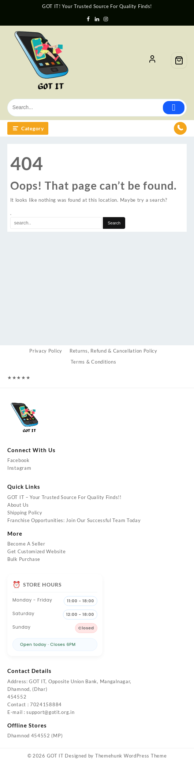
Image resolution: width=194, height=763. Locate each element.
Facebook (18, 460)
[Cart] (179, 60)
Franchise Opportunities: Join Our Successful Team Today (74, 520)
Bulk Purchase (23, 559)
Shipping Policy (24, 513)
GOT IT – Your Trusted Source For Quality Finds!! (64, 497)
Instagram (19, 468)
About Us (18, 505)
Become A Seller (26, 544)
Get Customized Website (36, 551)
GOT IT (55, 756)
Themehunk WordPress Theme (131, 756)
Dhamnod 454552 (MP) (35, 735)
